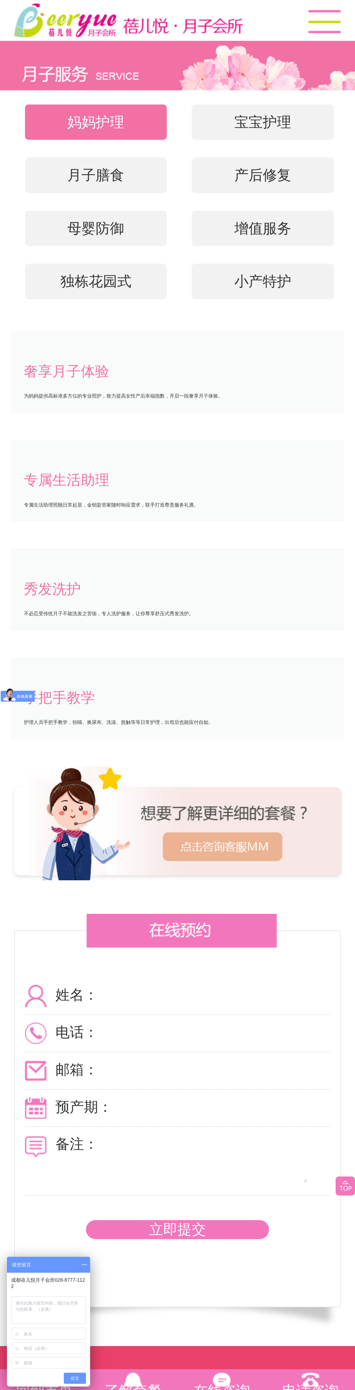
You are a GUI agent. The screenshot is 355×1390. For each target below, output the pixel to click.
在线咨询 (221, 1385)
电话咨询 (310, 1385)
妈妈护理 (95, 122)
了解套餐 (133, 1385)
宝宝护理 (262, 122)
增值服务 (262, 228)
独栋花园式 (95, 281)
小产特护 (262, 281)
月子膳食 (95, 175)
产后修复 (262, 175)
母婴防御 (95, 228)
